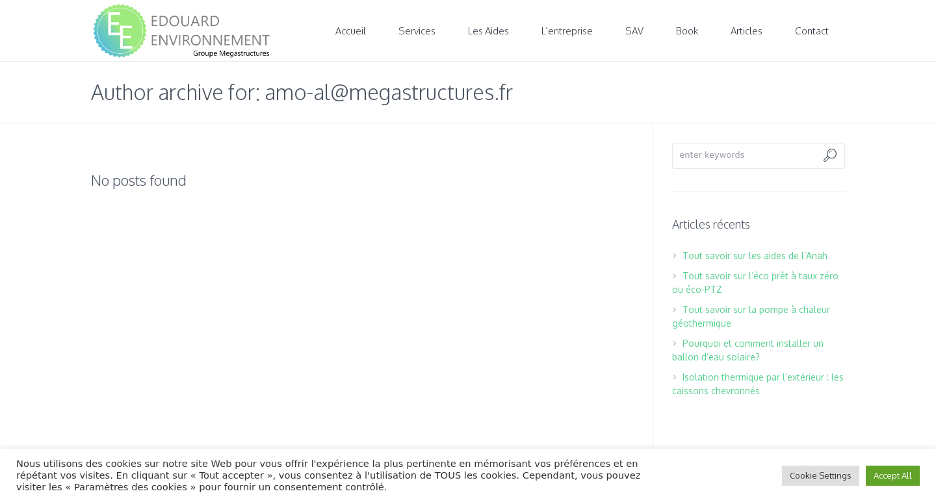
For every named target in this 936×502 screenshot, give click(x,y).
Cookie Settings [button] (821, 475)
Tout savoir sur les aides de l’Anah (754, 255)
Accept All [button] (893, 475)
